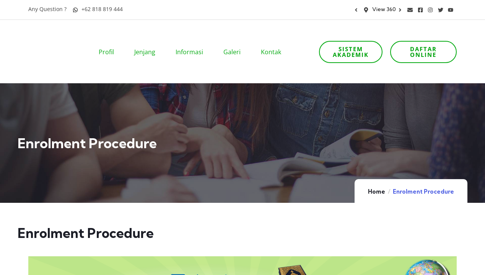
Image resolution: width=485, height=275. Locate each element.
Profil (109, 41)
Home (376, 170)
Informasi (192, 41)
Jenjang (147, 41)
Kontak (273, 41)
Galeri (234, 41)
